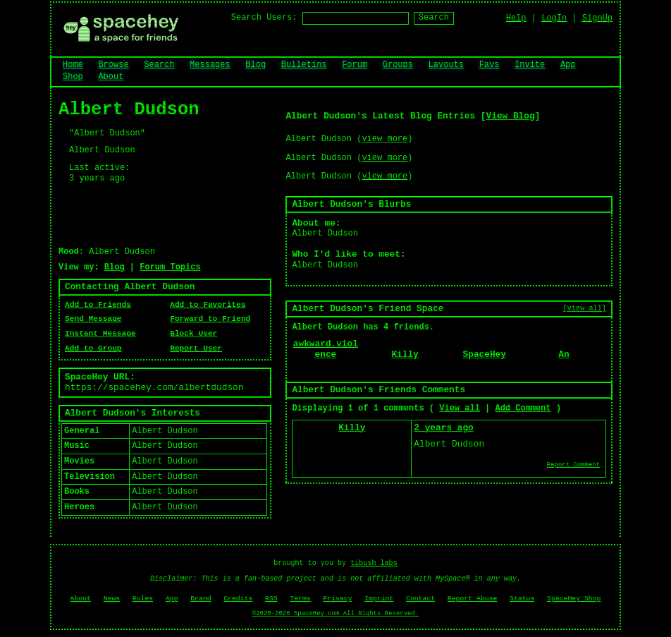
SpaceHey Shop (574, 598)
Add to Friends (98, 305)
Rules (143, 598)
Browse (113, 65)
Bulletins (304, 65)
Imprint (378, 598)
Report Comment (573, 464)
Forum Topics (170, 267)
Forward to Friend (210, 319)
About (110, 77)
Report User (196, 348)
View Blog (510, 116)
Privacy (337, 598)
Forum (354, 65)
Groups (398, 65)
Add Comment (522, 408)
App (568, 65)
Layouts (446, 65)
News (112, 598)
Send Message (93, 319)
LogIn (554, 18)
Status (522, 598)
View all (459, 408)
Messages (210, 65)
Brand (200, 598)
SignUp (597, 18)
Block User (193, 333)
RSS (271, 598)
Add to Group (93, 348)
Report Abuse (473, 598)
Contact (420, 598)
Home (73, 65)
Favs (489, 65)
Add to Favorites (207, 305)
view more (384, 139)
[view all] (584, 308)
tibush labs (374, 563)
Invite (530, 65)
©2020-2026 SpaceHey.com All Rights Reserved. (335, 613)
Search (434, 18)
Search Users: (264, 18)
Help (516, 18)
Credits (237, 598)
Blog (255, 65)
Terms (300, 598)
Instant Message (100, 333)
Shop (73, 77)
